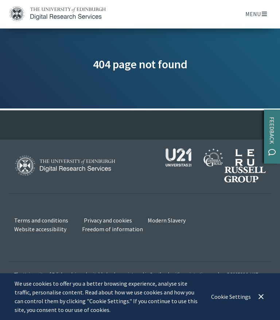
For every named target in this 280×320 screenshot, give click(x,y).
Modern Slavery (167, 220)
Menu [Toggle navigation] (256, 14)
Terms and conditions (41, 220)
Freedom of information (112, 229)
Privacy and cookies (108, 220)
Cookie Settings (231, 296)
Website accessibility (40, 229)
